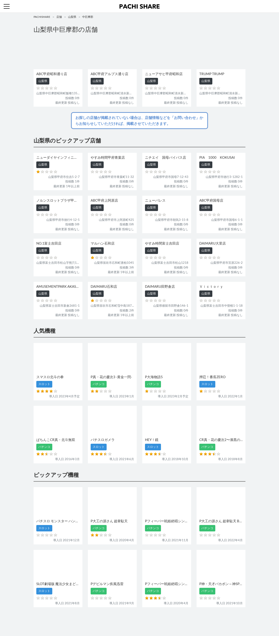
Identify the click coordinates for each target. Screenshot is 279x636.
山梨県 (72, 16)
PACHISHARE (42, 16)
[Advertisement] (139, 51)
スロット (123, 619)
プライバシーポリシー (181, 619)
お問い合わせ (140, 619)
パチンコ (108, 619)
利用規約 (158, 619)
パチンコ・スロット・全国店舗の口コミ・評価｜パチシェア (139, 6)
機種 (86, 619)
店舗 (59, 16)
